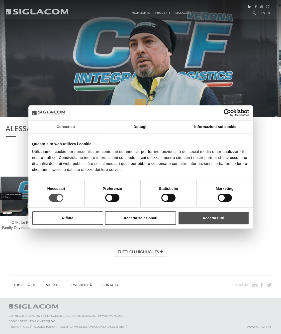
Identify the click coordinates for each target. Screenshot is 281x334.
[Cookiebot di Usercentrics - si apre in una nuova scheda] (227, 112)
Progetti (162, 13)
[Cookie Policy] (45, 326)
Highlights (141, 13)
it (268, 13)
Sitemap (52, 285)
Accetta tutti (213, 218)
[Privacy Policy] (20, 326)
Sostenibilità (81, 285)
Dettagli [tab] (141, 126)
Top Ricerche (25, 285)
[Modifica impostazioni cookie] (82, 326)
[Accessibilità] (118, 326)
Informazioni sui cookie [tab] (215, 126)
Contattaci (112, 285)
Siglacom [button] (184, 13)
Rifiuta (68, 218)
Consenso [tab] (66, 126)
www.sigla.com (259, 327)
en (262, 13)
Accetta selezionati (140, 218)
